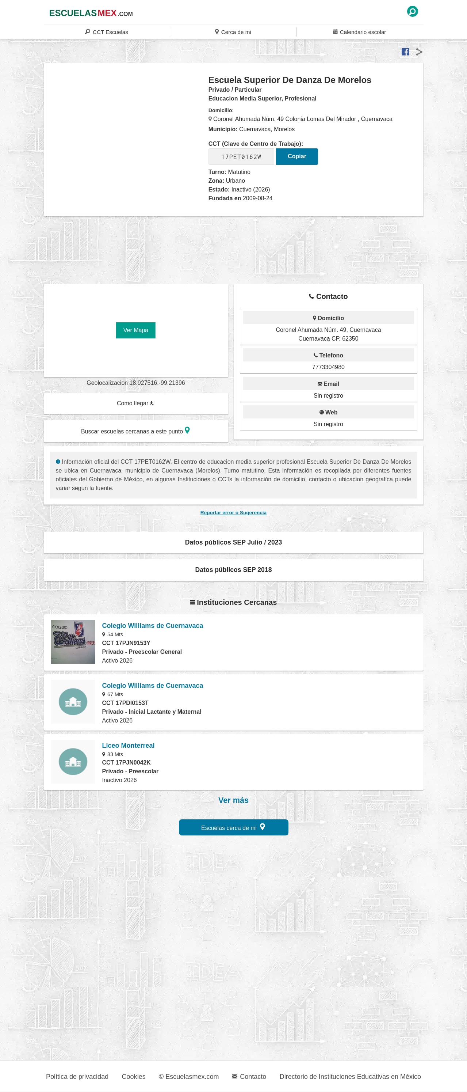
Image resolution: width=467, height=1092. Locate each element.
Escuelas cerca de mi (233, 827)
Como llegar (135, 403)
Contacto (249, 1076)
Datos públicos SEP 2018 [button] (233, 569)
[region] (126, 133)
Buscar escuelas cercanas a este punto (135, 430)
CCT (106, 31)
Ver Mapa (135, 330)
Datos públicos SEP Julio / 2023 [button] (233, 542)
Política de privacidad (77, 1076)
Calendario (359, 31)
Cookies (134, 1076)
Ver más (233, 800)
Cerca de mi (233, 31)
